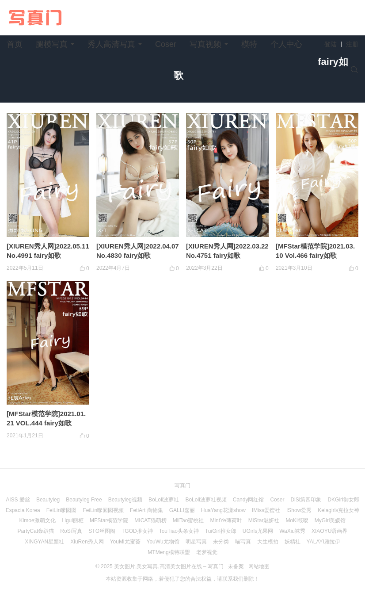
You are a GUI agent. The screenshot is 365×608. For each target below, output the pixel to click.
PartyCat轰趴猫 (36, 531)
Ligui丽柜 (73, 520)
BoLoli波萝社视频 (205, 500)
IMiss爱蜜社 (266, 510)
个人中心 (286, 44)
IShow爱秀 (299, 510)
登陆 (330, 44)
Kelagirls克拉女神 (338, 510)
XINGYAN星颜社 (44, 542)
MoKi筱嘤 (296, 520)
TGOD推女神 (137, 531)
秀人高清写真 (111, 44)
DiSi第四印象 (305, 500)
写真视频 (205, 44)
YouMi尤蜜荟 (125, 542)
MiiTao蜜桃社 (188, 520)
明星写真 (196, 542)
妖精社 (292, 542)
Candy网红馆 (248, 500)
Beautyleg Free (84, 500)
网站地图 (259, 566)
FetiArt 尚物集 (146, 510)
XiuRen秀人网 (86, 542)
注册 (352, 44)
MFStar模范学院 (109, 520)
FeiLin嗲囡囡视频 (103, 510)
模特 (249, 44)
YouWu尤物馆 (163, 542)
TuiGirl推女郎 (220, 531)
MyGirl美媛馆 (330, 520)
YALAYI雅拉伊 (323, 542)
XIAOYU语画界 (329, 531)
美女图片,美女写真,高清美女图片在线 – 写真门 (169, 566)
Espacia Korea (23, 510)
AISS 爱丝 (18, 500)
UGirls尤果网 (258, 531)
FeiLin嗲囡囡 (61, 510)
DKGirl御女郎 (343, 500)
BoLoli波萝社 (163, 500)
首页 (15, 44)
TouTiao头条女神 (179, 531)
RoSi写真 (71, 531)
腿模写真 (52, 44)
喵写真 (243, 542)
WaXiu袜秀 (292, 531)
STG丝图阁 (101, 531)
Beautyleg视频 (125, 500)
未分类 (221, 542)
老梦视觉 (206, 552)
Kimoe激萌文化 (37, 520)
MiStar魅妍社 (264, 520)
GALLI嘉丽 (182, 510)
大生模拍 (267, 542)
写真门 (182, 485)
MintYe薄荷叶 (226, 520)
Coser (165, 44)
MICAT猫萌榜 (150, 520)
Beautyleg (48, 500)
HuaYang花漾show (223, 510)
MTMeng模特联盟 (169, 552)
